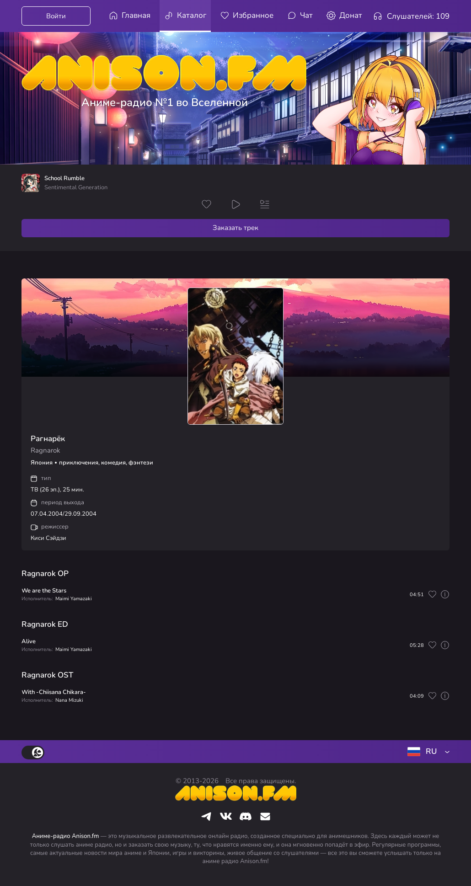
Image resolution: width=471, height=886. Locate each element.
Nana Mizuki (69, 700)
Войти (56, 16)
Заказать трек (235, 227)
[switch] (32, 752)
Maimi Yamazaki (73, 598)
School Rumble (64, 178)
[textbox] (427, 751)
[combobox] (427, 751)
